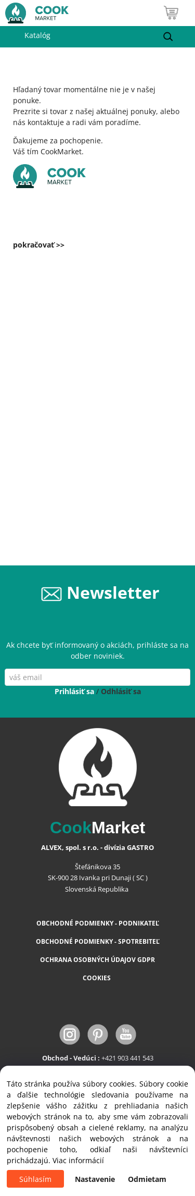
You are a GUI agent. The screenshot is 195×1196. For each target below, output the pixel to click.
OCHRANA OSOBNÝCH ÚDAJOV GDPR (97, 959)
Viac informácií (78, 1160)
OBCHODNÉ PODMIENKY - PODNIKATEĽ (97, 923)
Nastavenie (95, 1179)
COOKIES (97, 977)
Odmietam (147, 1179)
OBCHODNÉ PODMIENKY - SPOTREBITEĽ (98, 941)
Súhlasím (35, 1179)
